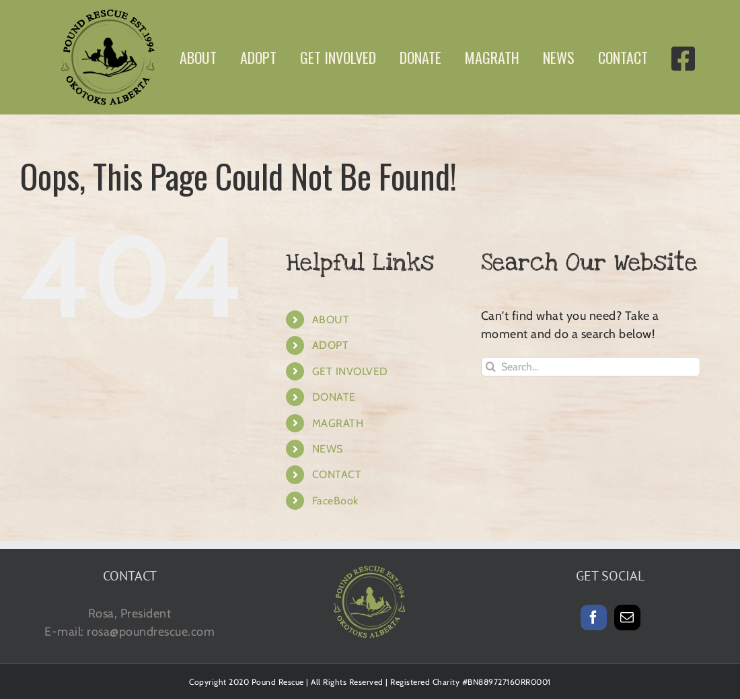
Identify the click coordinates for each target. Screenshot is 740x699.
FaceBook (335, 500)
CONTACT (337, 474)
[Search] (491, 366)
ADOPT (330, 345)
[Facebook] (594, 617)
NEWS (327, 448)
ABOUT (331, 319)
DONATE (334, 397)
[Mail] (627, 617)
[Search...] (591, 366)
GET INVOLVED (350, 371)
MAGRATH (338, 423)
